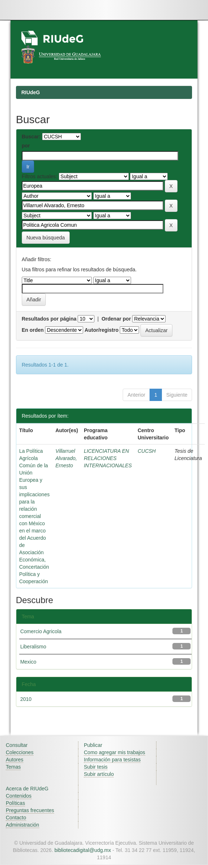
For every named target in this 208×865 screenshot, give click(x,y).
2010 (26, 699)
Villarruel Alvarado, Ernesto (66, 458)
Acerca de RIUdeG (27, 788)
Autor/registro (101, 330)
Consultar (17, 745)
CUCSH (147, 451)
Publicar (93, 745)
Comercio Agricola (41, 631)
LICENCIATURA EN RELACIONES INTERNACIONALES (108, 458)
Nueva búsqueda (45, 238)
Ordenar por (116, 319)
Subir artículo (99, 774)
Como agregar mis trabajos (114, 752)
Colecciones (19, 752)
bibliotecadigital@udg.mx (82, 850)
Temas (13, 767)
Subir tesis (95, 767)
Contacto (16, 817)
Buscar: (31, 136)
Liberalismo (33, 646)
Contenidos (19, 796)
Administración (22, 825)
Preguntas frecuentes (30, 810)
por (26, 146)
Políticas (15, 803)
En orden (33, 330)
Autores (14, 759)
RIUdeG (30, 92)
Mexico (28, 662)
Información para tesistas (112, 759)
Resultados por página (49, 319)
